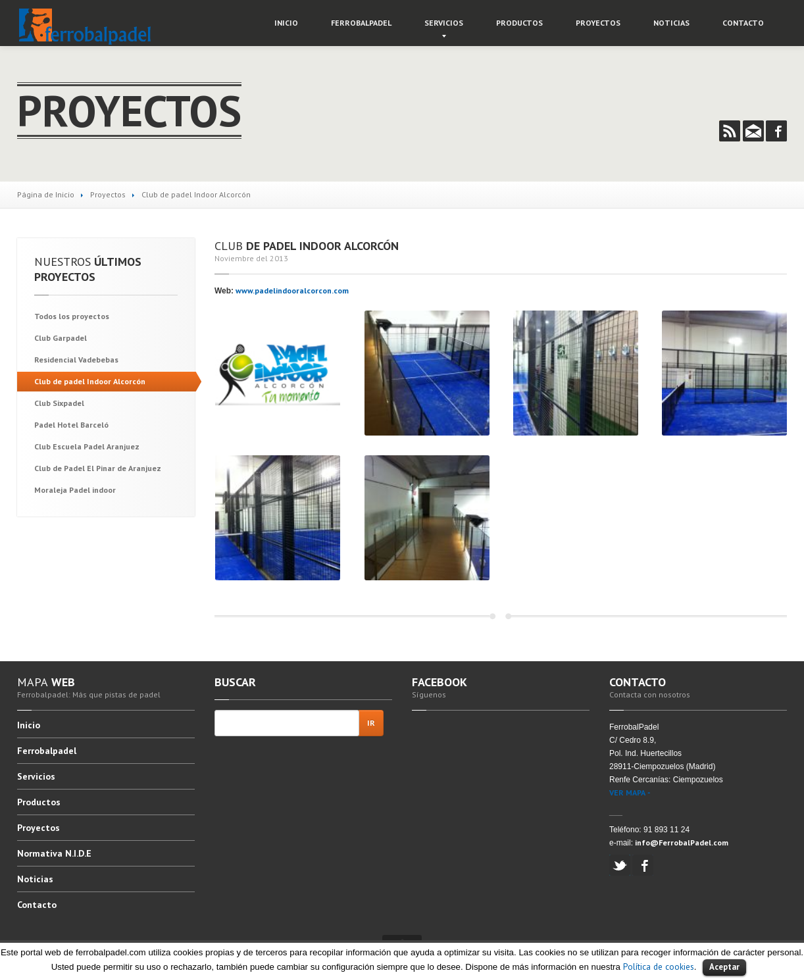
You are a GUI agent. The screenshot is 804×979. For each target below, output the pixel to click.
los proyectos (71, 316)
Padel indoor (75, 490)
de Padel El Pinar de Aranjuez (97, 468)
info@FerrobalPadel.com (681, 842)
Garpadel (60, 338)
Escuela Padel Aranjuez (86, 446)
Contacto (743, 23)
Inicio (286, 23)
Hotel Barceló (71, 425)
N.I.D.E (54, 853)
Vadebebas (76, 359)
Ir (371, 723)
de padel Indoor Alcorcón (89, 381)
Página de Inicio (45, 194)
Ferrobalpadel (361, 23)
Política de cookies (658, 966)
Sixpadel (59, 403)
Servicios (443, 23)
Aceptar (724, 966)
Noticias (671, 23)
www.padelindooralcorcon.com (292, 290)
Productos (519, 23)
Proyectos (598, 23)
